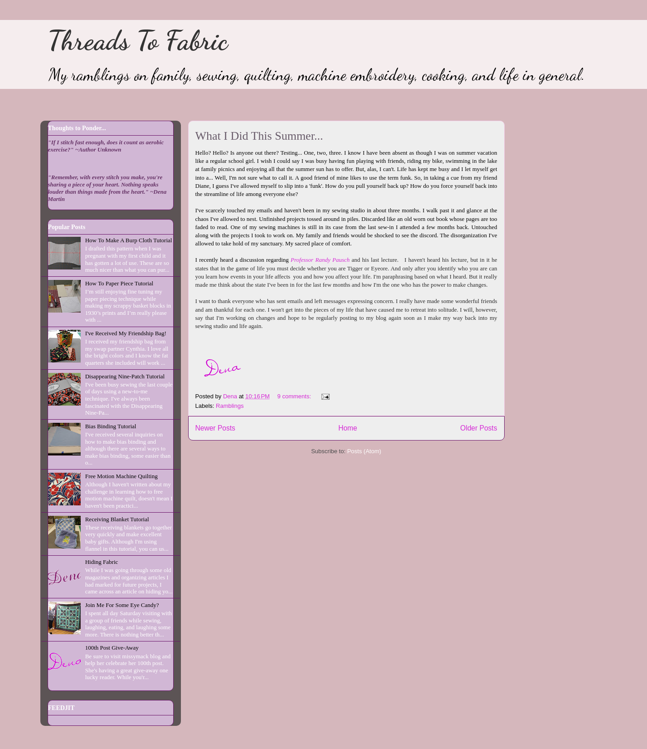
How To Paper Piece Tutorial (119, 283)
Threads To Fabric (138, 40)
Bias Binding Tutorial (110, 426)
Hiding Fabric (101, 561)
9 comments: (295, 396)
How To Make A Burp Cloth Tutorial (128, 240)
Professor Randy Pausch (321, 259)
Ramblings (229, 405)
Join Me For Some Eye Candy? (122, 605)
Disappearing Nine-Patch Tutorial (125, 376)
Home (347, 428)
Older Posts (478, 428)
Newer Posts (215, 428)
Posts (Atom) (364, 451)
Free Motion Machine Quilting (121, 476)
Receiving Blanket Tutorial (117, 519)
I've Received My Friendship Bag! (125, 333)
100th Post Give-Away (112, 647)
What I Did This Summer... (259, 135)
